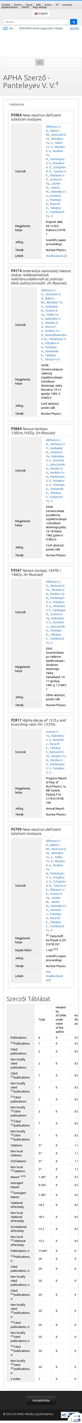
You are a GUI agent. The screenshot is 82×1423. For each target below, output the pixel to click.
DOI (48, 972)
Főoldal (6, 4)
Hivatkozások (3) (56, 256)
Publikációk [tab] (17, 104)
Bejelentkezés (10, 7)
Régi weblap (40, 7)
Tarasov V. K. (52, 359)
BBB (38, 4)
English (41, 13)
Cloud (29, 4)
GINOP (25, 7)
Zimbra (18, 4)
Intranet (67, 4)
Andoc (48, 4)
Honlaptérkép (41, 1400)
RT (57, 4)
